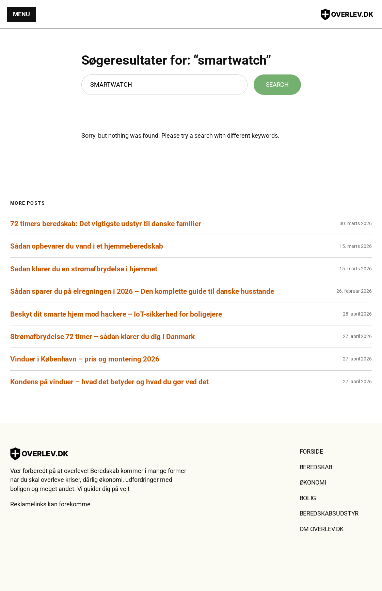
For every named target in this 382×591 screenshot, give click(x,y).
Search (277, 84)
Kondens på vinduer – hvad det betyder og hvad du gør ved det (109, 381)
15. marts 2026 (355, 246)
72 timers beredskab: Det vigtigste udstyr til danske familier (105, 223)
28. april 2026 (357, 314)
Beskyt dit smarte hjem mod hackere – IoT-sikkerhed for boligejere (116, 314)
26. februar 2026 (354, 291)
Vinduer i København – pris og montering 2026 (84, 359)
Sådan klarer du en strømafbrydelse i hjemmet (83, 269)
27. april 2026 (357, 336)
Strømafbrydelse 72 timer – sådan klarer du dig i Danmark (102, 336)
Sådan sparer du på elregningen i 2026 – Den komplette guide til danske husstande (142, 291)
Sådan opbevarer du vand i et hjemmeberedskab (86, 246)
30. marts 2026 (355, 223)
